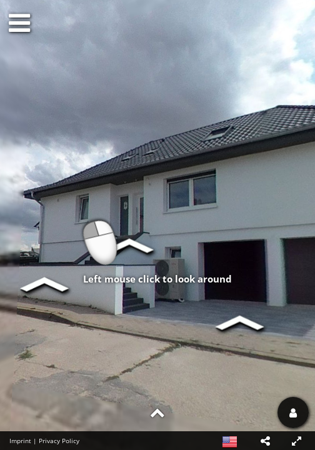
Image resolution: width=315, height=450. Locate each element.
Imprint (20, 440)
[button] (265, 440)
